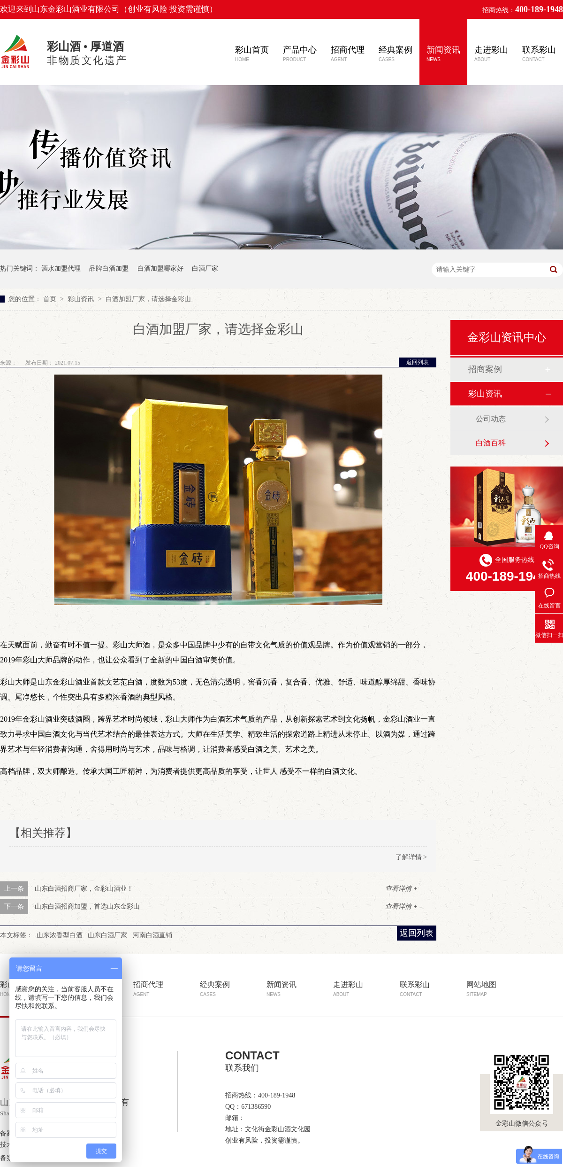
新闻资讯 (443, 53)
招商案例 (485, 369)
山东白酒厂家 (107, 935)
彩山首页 (252, 53)
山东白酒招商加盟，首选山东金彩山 (87, 906)
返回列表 (417, 362)
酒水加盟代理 (61, 268)
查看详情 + (401, 888)
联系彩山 (539, 53)
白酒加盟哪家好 (160, 268)
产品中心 (300, 53)
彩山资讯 (82, 299)
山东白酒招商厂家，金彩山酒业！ (84, 888)
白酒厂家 (205, 268)
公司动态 (491, 419)
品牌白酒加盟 (109, 268)
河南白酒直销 (152, 935)
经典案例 (395, 53)
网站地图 (481, 988)
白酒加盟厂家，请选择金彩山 (148, 299)
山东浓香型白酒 (60, 935)
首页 (50, 299)
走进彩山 (491, 53)
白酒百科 (491, 443)
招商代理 (348, 53)
